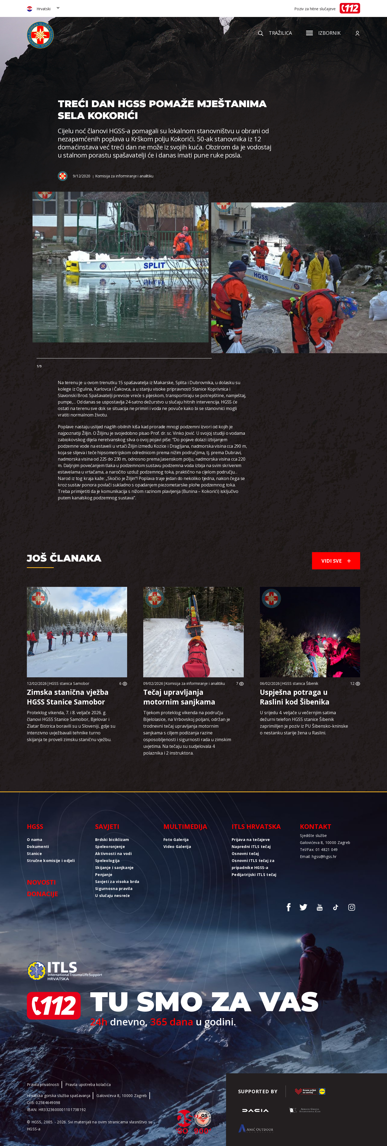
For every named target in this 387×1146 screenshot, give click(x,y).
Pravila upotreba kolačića (88, 1084)
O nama (34, 839)
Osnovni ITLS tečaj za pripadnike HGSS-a (253, 864)
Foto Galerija (176, 839)
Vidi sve (336, 561)
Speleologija (107, 860)
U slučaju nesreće (112, 895)
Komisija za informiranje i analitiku (124, 175)
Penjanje (103, 874)
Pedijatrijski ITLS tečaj (254, 874)
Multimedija (185, 826)
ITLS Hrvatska (256, 826)
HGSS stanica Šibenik (300, 683)
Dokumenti (38, 846)
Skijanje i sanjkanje (114, 867)
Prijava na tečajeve (251, 839)
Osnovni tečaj (245, 853)
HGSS (35, 826)
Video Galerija (177, 846)
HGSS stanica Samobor (69, 683)
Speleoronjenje (110, 846)
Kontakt (315, 826)
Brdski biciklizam (112, 839)
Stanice (34, 853)
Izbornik (323, 33)
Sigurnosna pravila (113, 888)
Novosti (41, 882)
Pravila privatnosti (43, 1084)
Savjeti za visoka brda (117, 881)
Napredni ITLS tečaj (251, 846)
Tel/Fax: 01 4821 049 (319, 849)
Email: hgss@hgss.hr (318, 856)
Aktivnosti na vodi (113, 853)
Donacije (42, 893)
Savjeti (107, 826)
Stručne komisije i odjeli (51, 860)
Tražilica (275, 33)
